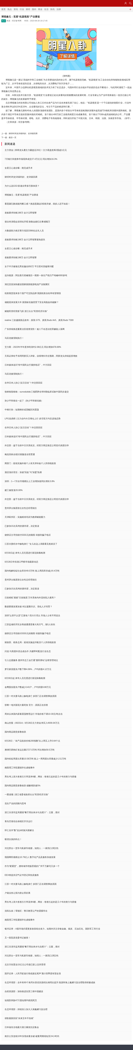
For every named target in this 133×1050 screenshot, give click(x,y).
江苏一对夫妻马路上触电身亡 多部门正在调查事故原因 (30, 696)
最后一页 (12, 137)
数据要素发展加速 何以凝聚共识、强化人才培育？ (28, 606)
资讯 (16, 9)
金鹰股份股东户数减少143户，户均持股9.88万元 (28, 687)
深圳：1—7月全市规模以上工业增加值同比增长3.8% (30, 481)
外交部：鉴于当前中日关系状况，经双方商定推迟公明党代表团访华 (37, 445)
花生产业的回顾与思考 (15, 803)
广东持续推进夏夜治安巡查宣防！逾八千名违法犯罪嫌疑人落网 (34, 329)
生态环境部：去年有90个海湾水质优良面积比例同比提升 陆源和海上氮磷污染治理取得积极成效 (50, 982)
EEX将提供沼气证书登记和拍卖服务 (22, 875)
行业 (22, 9)
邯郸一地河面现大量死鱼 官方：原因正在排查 (26, 705)
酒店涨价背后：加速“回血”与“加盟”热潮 (23, 472)
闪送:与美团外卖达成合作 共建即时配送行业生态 (28, 651)
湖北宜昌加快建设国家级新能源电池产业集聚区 (27, 284)
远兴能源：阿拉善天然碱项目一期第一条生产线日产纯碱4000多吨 (36, 275)
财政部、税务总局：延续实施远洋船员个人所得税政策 (30, 642)
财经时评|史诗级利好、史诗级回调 (23, 133)
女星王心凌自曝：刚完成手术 (18, 168)
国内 (34, 9)
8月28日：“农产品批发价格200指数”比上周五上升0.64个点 (32, 741)
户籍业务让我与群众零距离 (17, 893)
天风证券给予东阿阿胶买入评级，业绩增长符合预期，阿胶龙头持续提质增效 (41, 356)
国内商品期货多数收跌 (15, 732)
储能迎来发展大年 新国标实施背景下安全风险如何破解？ (32, 302)
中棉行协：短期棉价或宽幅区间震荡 (22, 410)
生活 (46, 9)
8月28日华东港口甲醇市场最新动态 (21, 562)
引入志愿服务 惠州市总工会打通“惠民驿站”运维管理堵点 (31, 660)
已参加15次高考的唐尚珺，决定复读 (22, 526)
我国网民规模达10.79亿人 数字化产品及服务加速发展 (30, 857)
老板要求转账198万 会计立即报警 (21, 213)
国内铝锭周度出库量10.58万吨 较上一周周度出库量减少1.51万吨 (35, 759)
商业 (40, 9)
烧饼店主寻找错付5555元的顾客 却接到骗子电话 (28, 535)
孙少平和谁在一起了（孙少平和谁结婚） (24, 401)
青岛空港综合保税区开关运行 (18, 821)
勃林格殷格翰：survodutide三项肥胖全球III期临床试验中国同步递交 (37, 392)
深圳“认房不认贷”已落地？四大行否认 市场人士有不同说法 (32, 615)
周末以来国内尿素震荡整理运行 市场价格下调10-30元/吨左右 (34, 714)
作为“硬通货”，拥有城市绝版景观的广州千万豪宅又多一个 (32, 866)
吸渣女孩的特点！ (13, 839)
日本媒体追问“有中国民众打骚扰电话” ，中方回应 (28, 365)
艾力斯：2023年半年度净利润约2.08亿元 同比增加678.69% (33, 347)
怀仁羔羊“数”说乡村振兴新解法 (19, 830)
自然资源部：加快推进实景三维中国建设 (24, 991)
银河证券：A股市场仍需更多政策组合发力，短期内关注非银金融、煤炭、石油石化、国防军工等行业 (52, 929)
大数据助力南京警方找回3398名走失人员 (24, 231)
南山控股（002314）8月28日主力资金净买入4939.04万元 (32, 723)
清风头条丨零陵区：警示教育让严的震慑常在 (26, 911)
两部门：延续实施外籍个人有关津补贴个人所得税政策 (30, 463)
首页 (3, 9)
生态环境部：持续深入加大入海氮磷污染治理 (26, 1009)
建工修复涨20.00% (14, 490)
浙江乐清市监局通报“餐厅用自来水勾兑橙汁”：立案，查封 (32, 812)
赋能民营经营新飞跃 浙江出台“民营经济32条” (26, 311)
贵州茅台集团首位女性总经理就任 (21, 508)
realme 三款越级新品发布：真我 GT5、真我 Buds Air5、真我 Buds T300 (39, 320)
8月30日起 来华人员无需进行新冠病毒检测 (25, 553)
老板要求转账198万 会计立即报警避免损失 (25, 239)
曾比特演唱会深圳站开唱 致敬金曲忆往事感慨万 (27, 222)
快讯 (52, 9)
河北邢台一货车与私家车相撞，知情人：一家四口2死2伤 (31, 848)
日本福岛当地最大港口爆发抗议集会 (22, 1027)
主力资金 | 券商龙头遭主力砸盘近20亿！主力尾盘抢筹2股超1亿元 (36, 150)
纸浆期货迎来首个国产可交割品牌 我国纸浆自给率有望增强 (33, 293)
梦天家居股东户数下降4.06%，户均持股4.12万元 (28, 669)
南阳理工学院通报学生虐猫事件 (20, 768)
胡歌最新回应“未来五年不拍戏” (19, 1018)
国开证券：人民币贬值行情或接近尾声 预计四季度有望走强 (33, 973)
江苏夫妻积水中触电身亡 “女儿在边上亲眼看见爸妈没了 (31, 544)
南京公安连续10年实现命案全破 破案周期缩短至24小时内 (32, 1036)
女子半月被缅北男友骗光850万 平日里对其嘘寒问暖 (29, 266)
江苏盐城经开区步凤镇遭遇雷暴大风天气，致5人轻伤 (30, 624)
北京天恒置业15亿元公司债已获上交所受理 (25, 964)
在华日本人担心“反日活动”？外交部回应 (23, 383)
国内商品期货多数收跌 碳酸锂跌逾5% (22, 785)
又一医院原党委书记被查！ (17, 938)
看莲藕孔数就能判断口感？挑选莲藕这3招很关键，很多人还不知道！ (37, 204)
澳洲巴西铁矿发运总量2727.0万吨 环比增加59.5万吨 (29, 750)
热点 (9, 9)
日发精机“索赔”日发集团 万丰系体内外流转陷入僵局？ (30, 597)
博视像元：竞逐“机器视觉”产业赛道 (21, 195)
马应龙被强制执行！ (14, 338)
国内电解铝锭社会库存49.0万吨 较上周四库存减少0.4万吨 (32, 571)
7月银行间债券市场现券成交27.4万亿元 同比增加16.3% (31, 159)
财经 (28, 9)
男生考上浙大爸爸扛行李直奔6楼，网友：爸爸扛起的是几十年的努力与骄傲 (40, 776)
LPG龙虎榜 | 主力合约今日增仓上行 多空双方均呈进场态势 (32, 418)
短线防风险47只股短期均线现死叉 (21, 1000)
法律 (58, 9)
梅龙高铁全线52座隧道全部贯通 (20, 454)
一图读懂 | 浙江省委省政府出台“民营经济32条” (27, 794)
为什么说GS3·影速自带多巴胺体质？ (22, 186)
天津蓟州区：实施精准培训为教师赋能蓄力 (25, 517)
